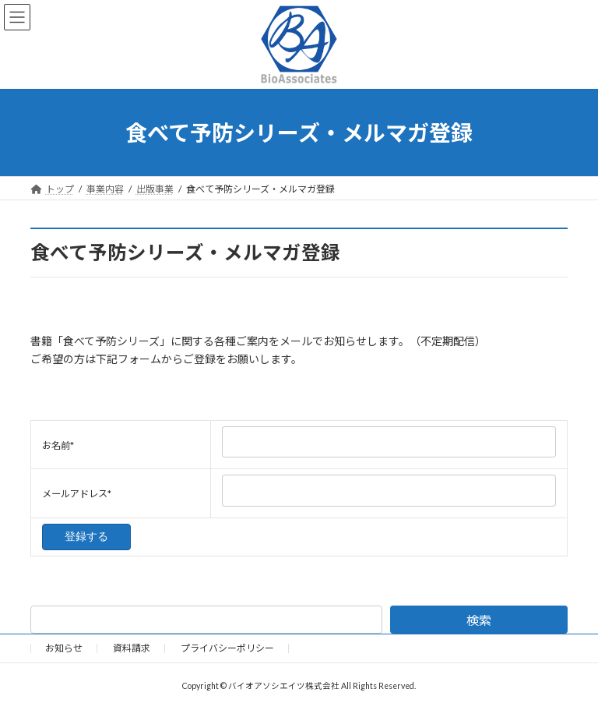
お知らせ (64, 648)
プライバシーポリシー (227, 648)
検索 (478, 620)
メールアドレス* (76, 494)
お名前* (58, 445)
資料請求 (131, 648)
